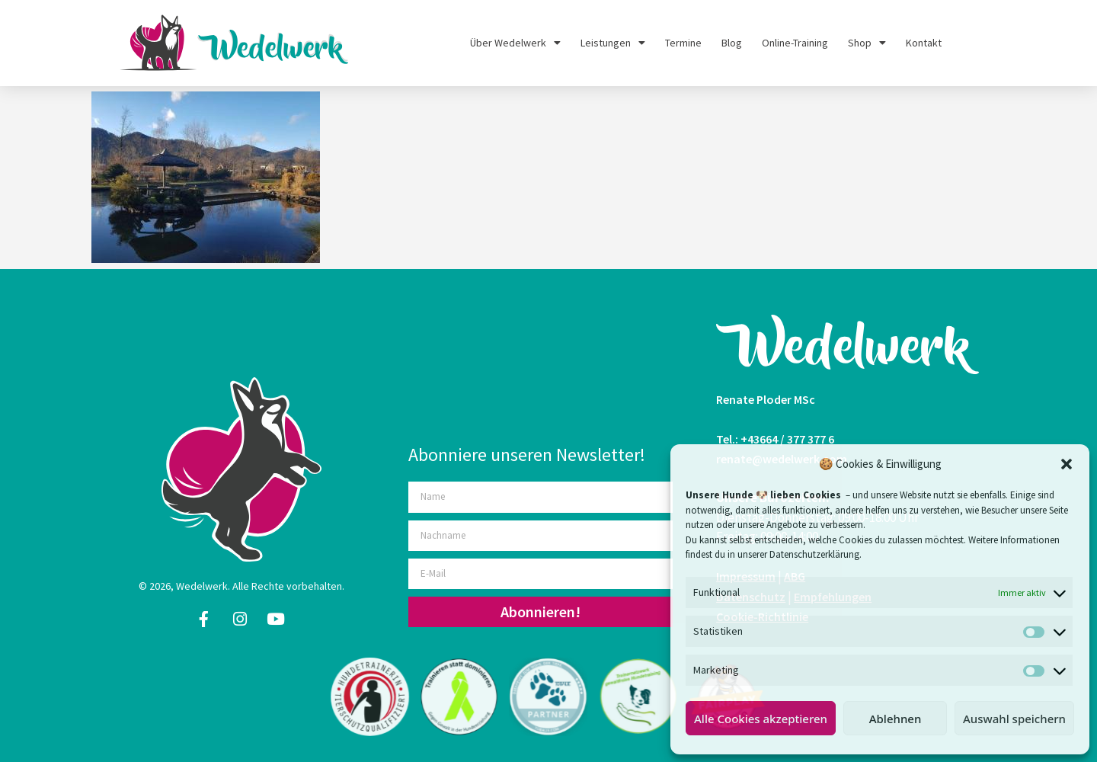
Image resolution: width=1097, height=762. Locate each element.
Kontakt (924, 43)
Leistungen (612, 43)
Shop (867, 43)
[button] (1066, 464)
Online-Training (795, 43)
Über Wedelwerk (515, 43)
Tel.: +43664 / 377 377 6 (775, 439)
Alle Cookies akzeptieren (760, 718)
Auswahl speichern (1014, 718)
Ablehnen (895, 718)
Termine (683, 43)
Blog (731, 43)
